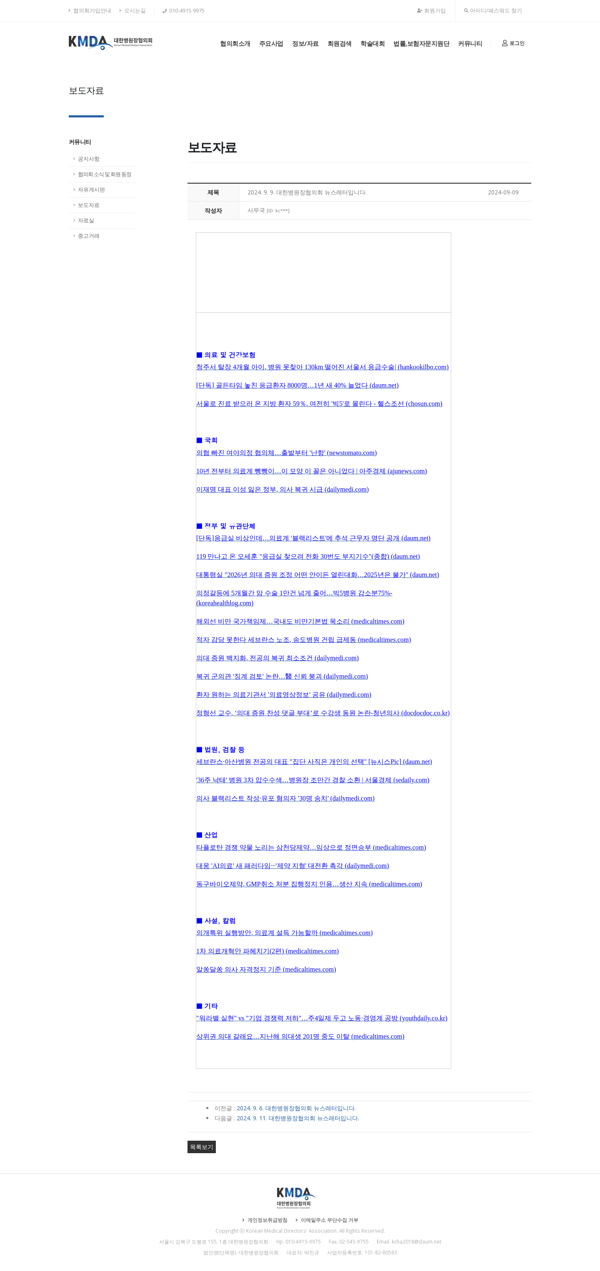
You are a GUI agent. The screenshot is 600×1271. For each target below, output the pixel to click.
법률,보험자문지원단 (421, 43)
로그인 (513, 43)
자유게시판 (91, 189)
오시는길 (132, 10)
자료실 (86, 220)
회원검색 (340, 43)
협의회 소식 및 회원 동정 (104, 174)
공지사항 (89, 158)
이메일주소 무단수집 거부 (329, 1219)
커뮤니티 (470, 43)
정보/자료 (305, 43)
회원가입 (431, 10)
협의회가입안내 (90, 10)
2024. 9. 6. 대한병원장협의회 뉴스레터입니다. (296, 1108)
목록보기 (201, 1147)
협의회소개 (235, 43)
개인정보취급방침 (267, 1219)
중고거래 (89, 235)
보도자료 (89, 205)
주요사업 (271, 43)
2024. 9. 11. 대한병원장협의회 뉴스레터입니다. (298, 1118)
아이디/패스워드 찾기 (493, 10)
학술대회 (372, 43)
